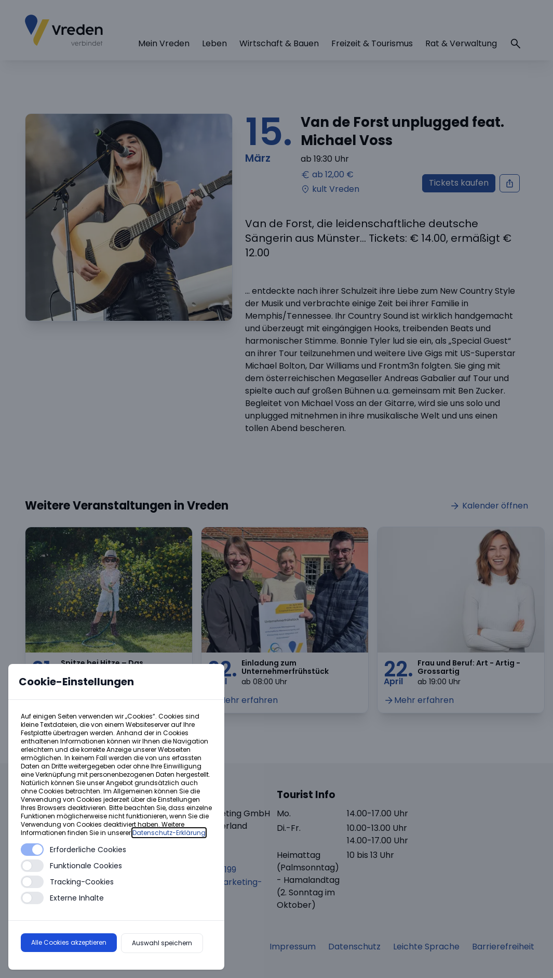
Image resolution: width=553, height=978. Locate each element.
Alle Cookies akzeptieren (68, 942)
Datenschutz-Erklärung (169, 832)
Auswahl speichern (162, 942)
